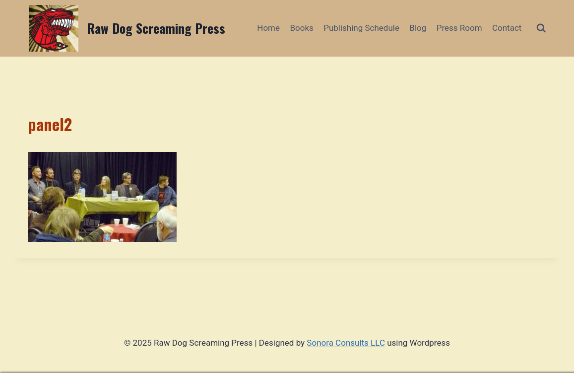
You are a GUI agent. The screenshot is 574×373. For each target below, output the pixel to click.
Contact (506, 28)
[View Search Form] (541, 28)
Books (301, 28)
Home (268, 28)
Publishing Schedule (361, 28)
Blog (417, 28)
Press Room (459, 28)
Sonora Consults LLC (346, 343)
